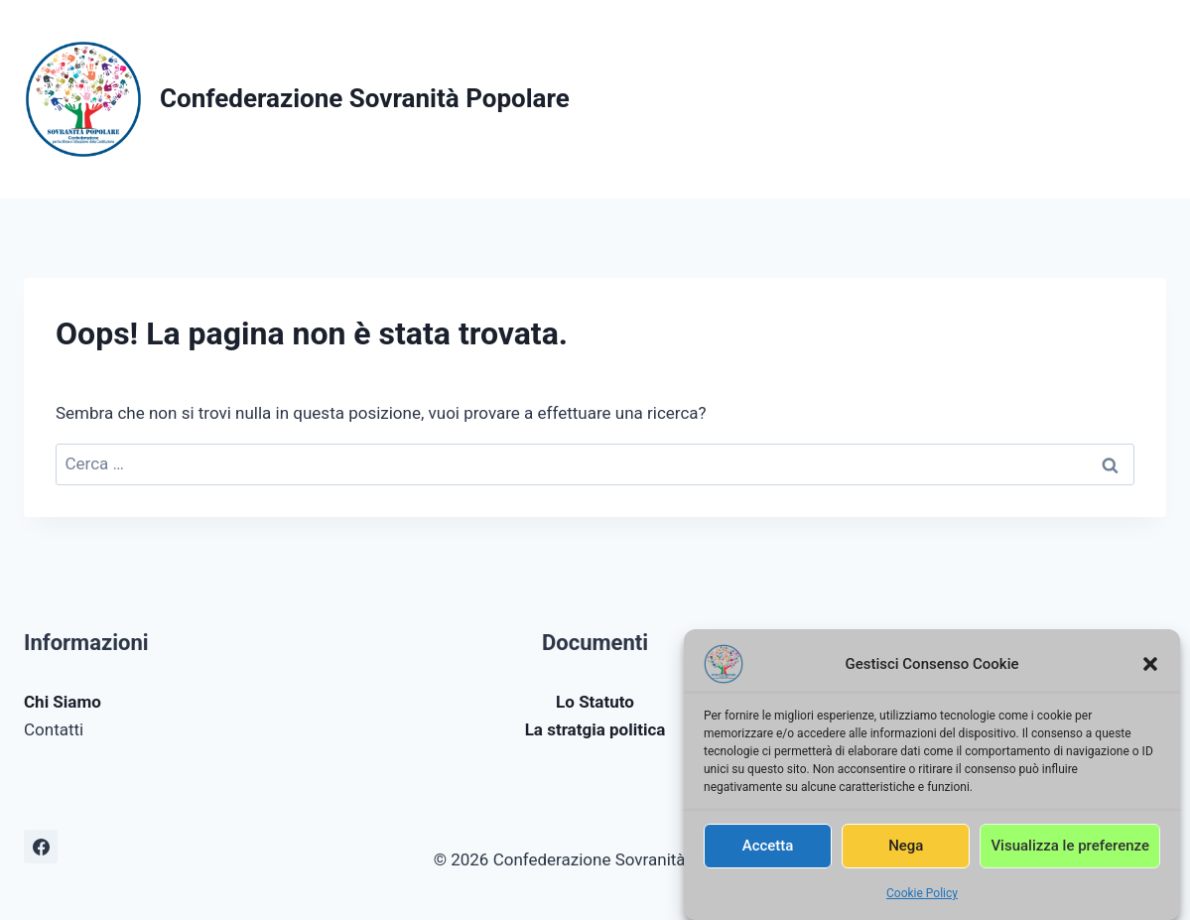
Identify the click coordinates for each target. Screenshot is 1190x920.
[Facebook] (41, 846)
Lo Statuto (595, 702)
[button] (1150, 669)
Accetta (768, 850)
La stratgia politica (595, 729)
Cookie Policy (922, 898)
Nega (905, 850)
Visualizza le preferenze (1070, 850)
